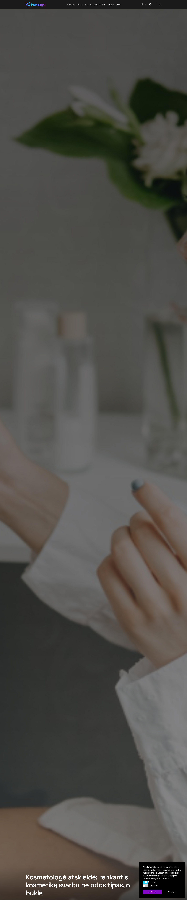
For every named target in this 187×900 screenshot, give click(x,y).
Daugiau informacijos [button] (160, 879)
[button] (145, 882)
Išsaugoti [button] (172, 892)
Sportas (88, 4)
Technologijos (99, 4)
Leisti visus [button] (152, 892)
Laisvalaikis (70, 4)
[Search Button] (160, 4)
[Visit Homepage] (35, 4)
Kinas (80, 4)
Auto (119, 4)
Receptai (111, 4)
